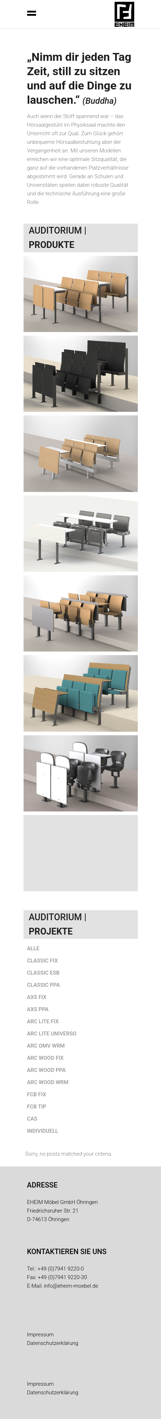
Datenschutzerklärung (53, 1343)
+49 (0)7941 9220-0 (60, 1269)
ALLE (33, 948)
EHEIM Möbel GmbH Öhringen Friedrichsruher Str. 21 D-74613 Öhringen (62, 1211)
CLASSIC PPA (43, 985)
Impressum (40, 1334)
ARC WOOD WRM (48, 1082)
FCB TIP (36, 1106)
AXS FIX (37, 997)
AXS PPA (38, 1009)
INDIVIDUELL (42, 1131)
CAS (32, 1119)
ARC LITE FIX (43, 1021)
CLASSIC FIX (42, 960)
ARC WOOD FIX (45, 1058)
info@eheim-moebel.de (71, 1286)
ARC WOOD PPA (46, 1070)
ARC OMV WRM (46, 1046)
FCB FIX (36, 1094)
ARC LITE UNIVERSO (52, 1033)
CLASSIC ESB (43, 973)
